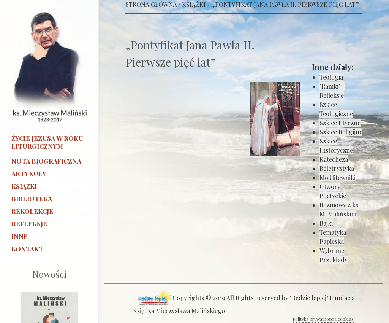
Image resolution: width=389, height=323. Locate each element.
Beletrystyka (336, 168)
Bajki (326, 223)
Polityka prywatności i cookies (323, 319)
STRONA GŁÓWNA (151, 4)
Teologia (331, 77)
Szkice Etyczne (340, 123)
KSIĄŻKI (194, 4)
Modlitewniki (337, 177)
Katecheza (333, 159)
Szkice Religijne (340, 132)
